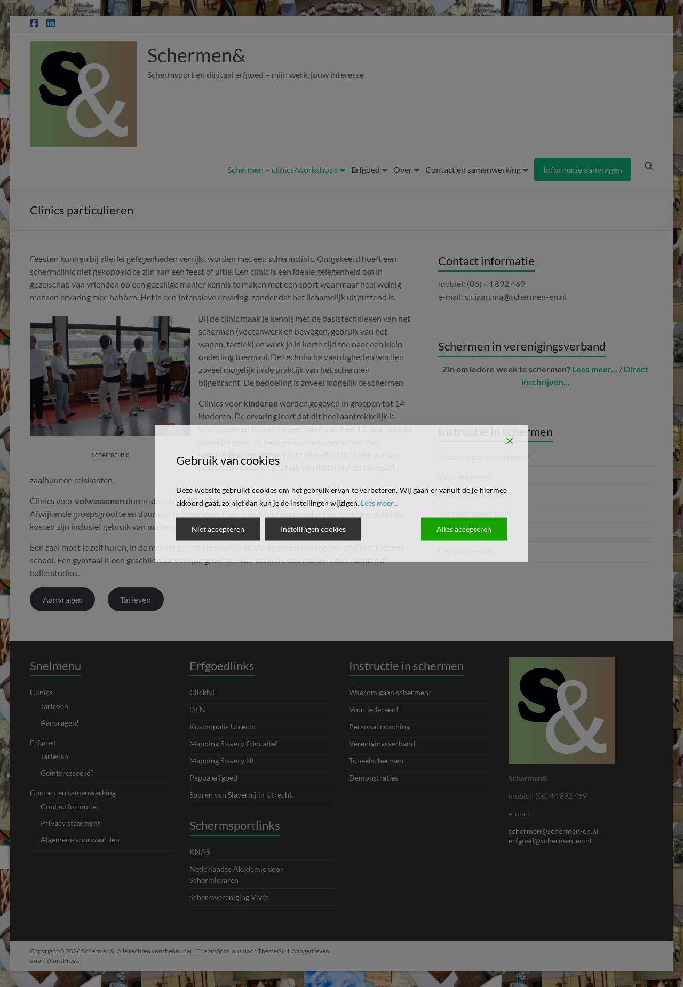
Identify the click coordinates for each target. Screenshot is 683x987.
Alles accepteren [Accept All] (463, 529)
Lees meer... (379, 502)
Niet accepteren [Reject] (218, 529)
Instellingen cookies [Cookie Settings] (313, 529)
